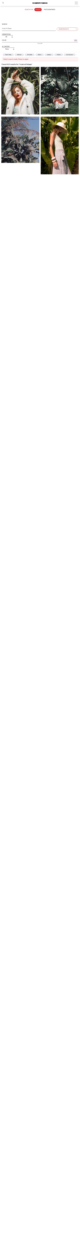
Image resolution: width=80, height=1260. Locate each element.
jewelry (49, 54)
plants (58, 54)
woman (19, 54)
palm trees (8, 54)
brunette (29, 54)
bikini (39, 54)
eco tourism (69, 54)
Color (4, 40)
